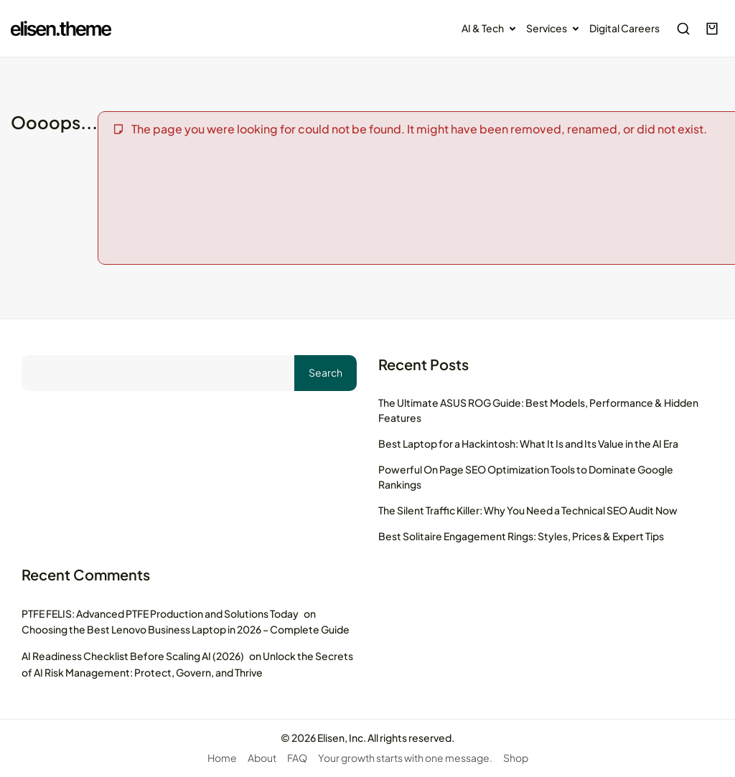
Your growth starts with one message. (405, 757)
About (262, 757)
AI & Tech (491, 28)
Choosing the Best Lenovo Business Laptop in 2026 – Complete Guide (186, 629)
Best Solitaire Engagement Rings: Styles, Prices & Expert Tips (521, 535)
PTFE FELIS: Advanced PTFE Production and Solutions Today (160, 613)
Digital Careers (624, 28)
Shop (515, 757)
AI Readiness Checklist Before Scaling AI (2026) (133, 655)
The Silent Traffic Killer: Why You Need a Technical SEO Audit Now (528, 510)
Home (222, 757)
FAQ (297, 757)
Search (325, 372)
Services (555, 28)
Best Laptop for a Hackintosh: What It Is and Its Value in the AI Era (528, 443)
